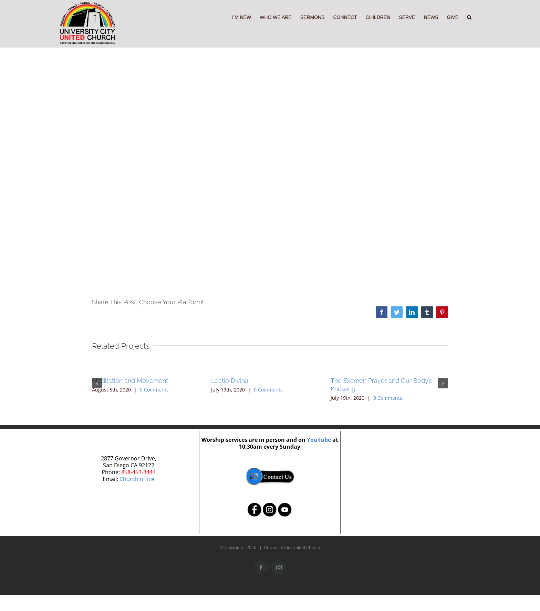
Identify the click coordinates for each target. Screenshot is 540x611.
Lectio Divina (229, 380)
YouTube (319, 440)
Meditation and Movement (130, 380)
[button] (469, 16)
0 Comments (154, 389)
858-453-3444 (138, 472)
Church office (137, 479)
